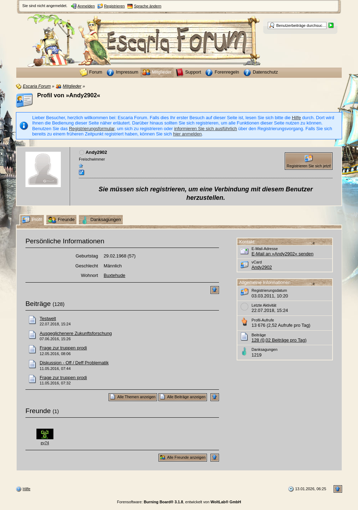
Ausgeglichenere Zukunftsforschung (76, 333)
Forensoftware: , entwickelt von (179, 502)
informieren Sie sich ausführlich (205, 128)
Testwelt (48, 318)
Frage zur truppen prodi (63, 347)
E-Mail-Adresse (265, 249)
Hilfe (296, 117)
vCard (257, 262)
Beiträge (38, 303)
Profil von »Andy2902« (68, 95)
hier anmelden (187, 134)
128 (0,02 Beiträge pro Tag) (279, 340)
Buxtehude (114, 275)
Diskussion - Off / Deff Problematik (74, 362)
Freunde (38, 411)
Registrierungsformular (92, 128)
